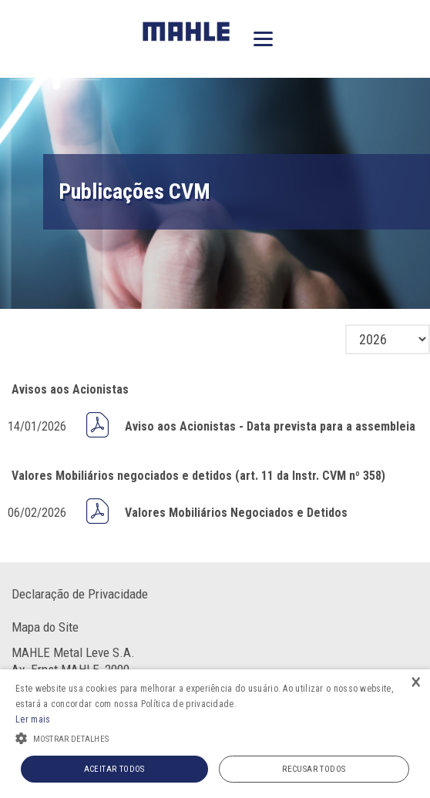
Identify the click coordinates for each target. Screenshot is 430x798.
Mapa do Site (45, 627)
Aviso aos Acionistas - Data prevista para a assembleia (270, 426)
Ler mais (32, 719)
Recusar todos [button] (313, 769)
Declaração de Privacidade (80, 594)
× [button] (416, 683)
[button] (215, 737)
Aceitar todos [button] (114, 769)
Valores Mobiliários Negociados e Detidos (236, 512)
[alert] (215, 733)
